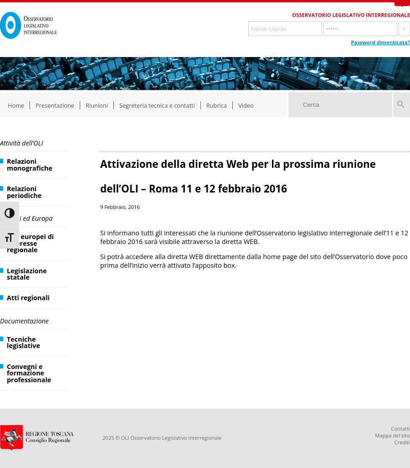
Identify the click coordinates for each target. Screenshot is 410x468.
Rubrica (216, 105)
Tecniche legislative (23, 342)
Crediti (402, 442)
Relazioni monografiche (29, 164)
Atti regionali (28, 297)
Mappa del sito (392, 435)
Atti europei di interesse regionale (30, 243)
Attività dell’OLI (21, 143)
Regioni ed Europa (26, 218)
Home (16, 105)
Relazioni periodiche (24, 191)
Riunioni (97, 105)
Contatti (400, 428)
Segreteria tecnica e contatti (157, 105)
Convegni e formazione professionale (29, 373)
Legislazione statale (27, 273)
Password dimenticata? (380, 42)
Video (246, 105)
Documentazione (24, 321)
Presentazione (55, 105)
